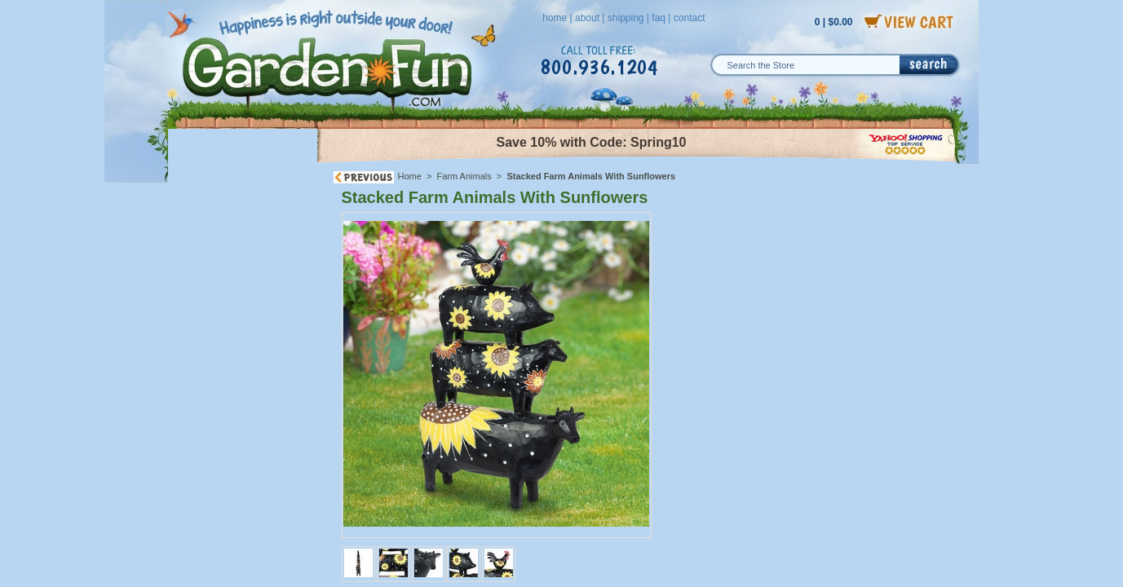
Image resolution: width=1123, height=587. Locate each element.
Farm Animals (464, 176)
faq (658, 18)
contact (689, 18)
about (587, 18)
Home (410, 176)
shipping (626, 18)
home (554, 18)
